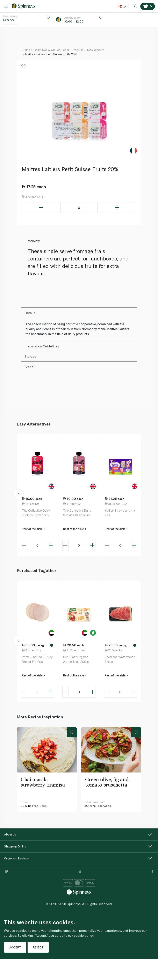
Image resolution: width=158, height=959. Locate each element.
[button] (18, 494)
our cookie (76, 935)
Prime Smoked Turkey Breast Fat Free (37, 659)
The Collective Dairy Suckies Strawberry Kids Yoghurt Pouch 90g (36, 513)
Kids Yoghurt (95, 49)
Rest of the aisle (33, 529)
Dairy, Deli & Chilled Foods (52, 49)
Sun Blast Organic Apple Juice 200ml (76, 659)
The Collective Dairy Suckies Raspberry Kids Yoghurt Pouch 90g (77, 513)
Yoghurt (78, 49)
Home (26, 49)
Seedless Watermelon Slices (120, 659)
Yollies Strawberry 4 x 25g (120, 513)
